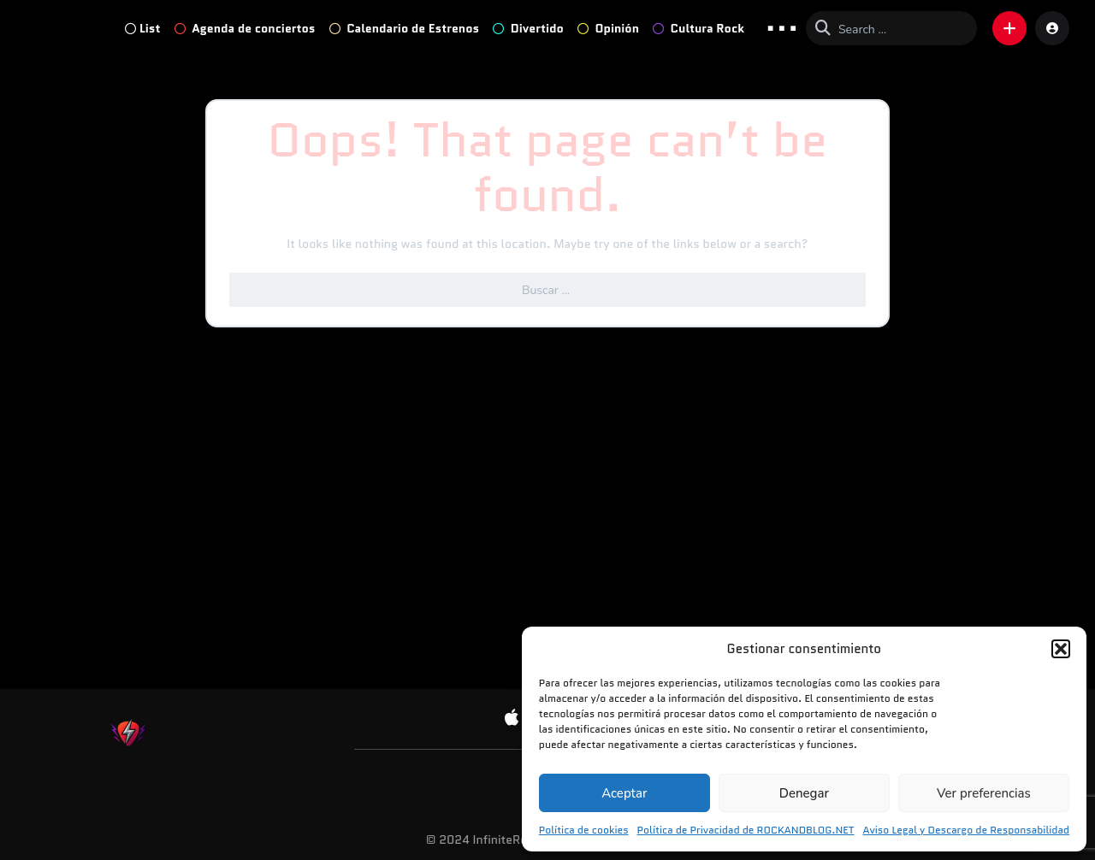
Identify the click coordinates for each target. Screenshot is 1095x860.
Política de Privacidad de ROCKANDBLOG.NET (746, 829)
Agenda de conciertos (245, 28)
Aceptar (624, 793)
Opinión (608, 28)
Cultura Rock (698, 28)
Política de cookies (584, 829)
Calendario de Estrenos (404, 28)
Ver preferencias (984, 793)
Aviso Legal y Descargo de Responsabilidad (965, 829)
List (143, 28)
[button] (1060, 648)
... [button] (782, 27)
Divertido (528, 28)
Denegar (804, 793)
